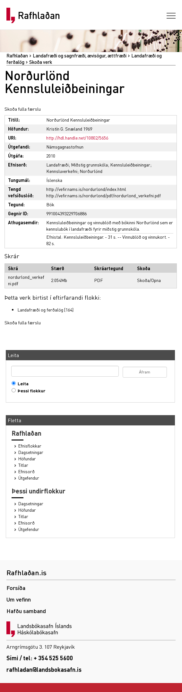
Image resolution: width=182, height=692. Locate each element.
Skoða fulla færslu (22, 109)
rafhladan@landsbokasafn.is (44, 669)
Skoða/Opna (149, 280)
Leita (22, 383)
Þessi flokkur (30, 390)
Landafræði (57, 164)
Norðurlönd (91, 171)
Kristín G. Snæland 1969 (69, 129)
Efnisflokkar (29, 446)
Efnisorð (26, 471)
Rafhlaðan (39, 15)
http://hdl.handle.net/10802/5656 (77, 138)
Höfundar (27, 458)
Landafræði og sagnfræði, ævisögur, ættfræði (79, 55)
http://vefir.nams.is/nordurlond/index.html (86, 189)
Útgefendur (28, 478)
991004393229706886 (66, 213)
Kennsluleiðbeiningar (130, 164)
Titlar (23, 465)
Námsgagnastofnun (64, 147)
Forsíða (15, 587)
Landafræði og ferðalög (40, 309)
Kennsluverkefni (61, 171)
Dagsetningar (30, 452)
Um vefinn (18, 599)
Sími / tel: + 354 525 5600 (39, 658)
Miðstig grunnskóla (89, 164)
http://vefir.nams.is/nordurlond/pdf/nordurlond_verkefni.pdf (103, 195)
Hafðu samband (26, 610)
